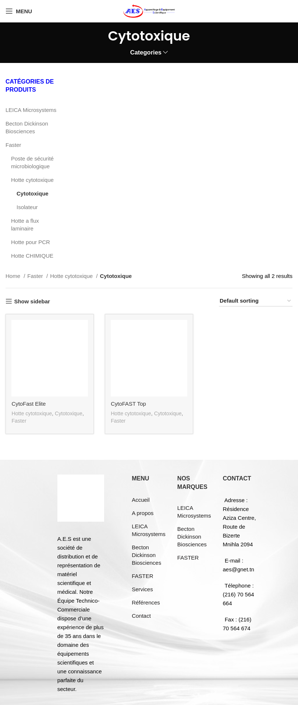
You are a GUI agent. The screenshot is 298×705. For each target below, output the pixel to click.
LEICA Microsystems (31, 110)
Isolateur (27, 207)
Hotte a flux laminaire (25, 225)
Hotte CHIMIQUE (32, 256)
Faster (13, 145)
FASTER (142, 575)
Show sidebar (32, 301)
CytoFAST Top (128, 404)
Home (14, 276)
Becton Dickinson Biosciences (27, 127)
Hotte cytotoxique (32, 180)
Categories (146, 52)
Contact (141, 615)
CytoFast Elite (28, 404)
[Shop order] (255, 301)
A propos (142, 513)
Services (142, 589)
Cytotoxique (33, 193)
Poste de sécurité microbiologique (32, 162)
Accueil (140, 499)
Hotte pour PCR (30, 242)
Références (146, 602)
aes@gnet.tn (238, 569)
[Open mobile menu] (19, 11)
